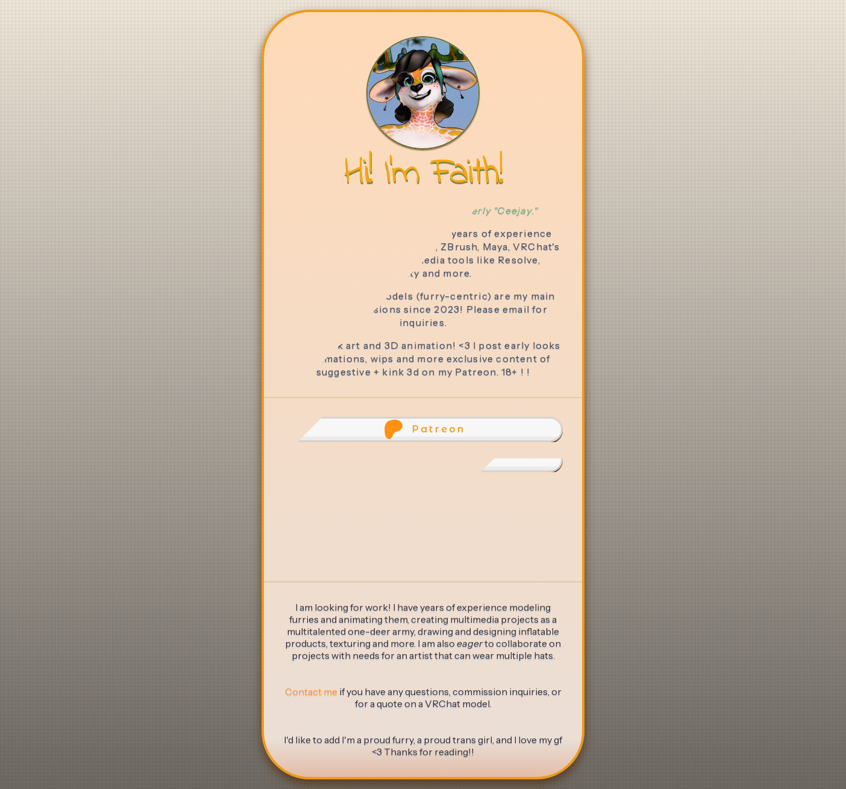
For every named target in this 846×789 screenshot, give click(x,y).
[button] (423, 429)
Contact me (311, 691)
